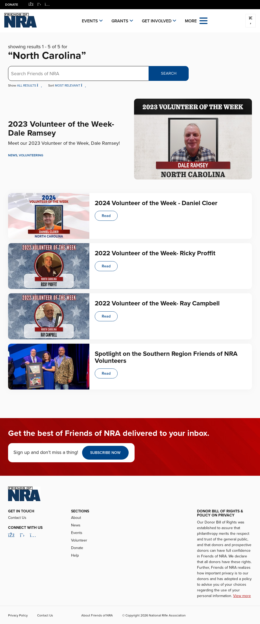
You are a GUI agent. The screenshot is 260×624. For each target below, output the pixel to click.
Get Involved (156, 21)
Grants (119, 21)
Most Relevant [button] (70, 85)
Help (75, 555)
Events (90, 21)
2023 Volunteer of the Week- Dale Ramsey (61, 128)
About (76, 517)
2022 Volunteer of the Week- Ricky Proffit (155, 253)
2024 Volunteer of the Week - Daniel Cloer (156, 203)
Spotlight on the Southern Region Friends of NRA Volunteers (166, 357)
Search (169, 73)
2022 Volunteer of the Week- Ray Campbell (157, 303)
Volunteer (79, 540)
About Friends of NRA (97, 615)
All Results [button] (30, 85)
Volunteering (31, 155)
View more (242, 596)
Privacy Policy (18, 615)
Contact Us (17, 517)
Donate (11, 4)
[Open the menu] (203, 20)
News (12, 155)
